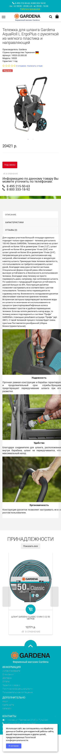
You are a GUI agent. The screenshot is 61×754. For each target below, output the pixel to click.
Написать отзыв (34, 66)
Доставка (7, 678)
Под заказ (9, 165)
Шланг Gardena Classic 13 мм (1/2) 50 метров (30, 618)
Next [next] (54, 597)
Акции (5, 701)
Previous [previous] (6, 597)
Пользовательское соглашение (17, 692)
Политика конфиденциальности (17, 689)
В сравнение (10, 174)
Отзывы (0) (11, 230)
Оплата (5, 681)
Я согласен (14, 746)
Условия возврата (11, 671)
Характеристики (14, 222)
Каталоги (6, 708)
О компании (8, 674)
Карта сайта (8, 705)
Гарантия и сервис (11, 685)
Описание (10, 214)
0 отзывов (21, 66)
